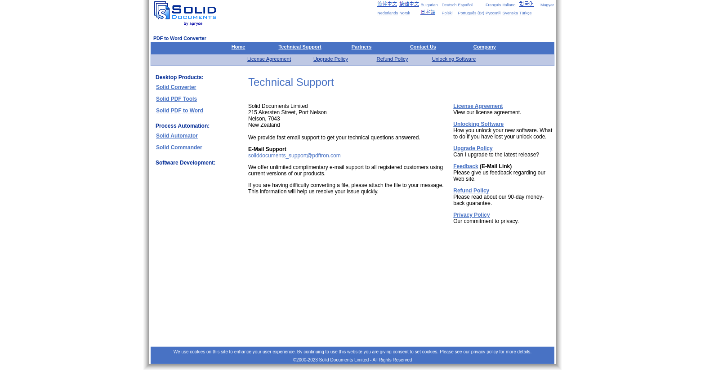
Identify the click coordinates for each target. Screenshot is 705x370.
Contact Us (423, 46)
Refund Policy (392, 59)
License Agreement (269, 59)
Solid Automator (177, 136)
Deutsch (449, 5)
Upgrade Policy (330, 59)
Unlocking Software (454, 59)
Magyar (547, 5)
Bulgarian (428, 5)
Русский (493, 13)
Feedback (465, 166)
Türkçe (525, 13)
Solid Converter (176, 87)
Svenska (510, 13)
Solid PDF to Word (179, 110)
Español (465, 5)
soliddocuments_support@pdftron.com (294, 155)
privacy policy (484, 351)
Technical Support (299, 46)
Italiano (508, 5)
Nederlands (387, 13)
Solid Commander (179, 147)
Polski (447, 13)
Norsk (404, 13)
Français (493, 5)
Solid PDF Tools (176, 99)
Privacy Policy (471, 215)
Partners (362, 46)
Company (484, 46)
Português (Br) (471, 13)
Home (238, 46)
